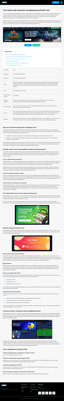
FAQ (31, 391)
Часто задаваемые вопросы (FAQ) (13, 65)
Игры (22, 390)
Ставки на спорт (34, 389)
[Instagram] (53, 393)
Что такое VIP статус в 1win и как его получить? (16, 58)
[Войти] (28, 45)
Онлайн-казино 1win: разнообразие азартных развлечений (19, 56)
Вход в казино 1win (24, 387)
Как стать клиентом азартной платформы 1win (15, 54)
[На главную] (10, 385)
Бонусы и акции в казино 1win (12, 61)
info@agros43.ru (41, 388)
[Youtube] (46, 393)
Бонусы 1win (33, 387)
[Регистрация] (36, 45)
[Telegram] (39, 393)
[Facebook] (43, 393)
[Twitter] (50, 393)
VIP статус (32, 384)
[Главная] (4, 2)
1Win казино (24, 384)
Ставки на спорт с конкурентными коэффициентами (17, 63)
